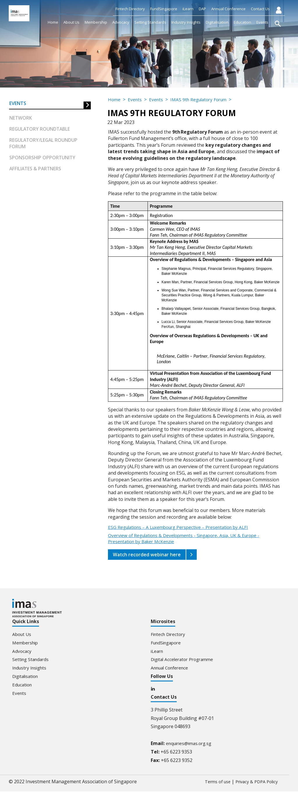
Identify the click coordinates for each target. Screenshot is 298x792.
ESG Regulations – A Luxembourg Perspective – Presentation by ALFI (183, 527)
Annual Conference (228, 8)
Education (242, 22)
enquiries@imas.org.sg (190, 744)
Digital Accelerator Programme (184, 659)
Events (262, 22)
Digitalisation (217, 22)
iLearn (188, 8)
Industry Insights (186, 22)
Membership (96, 22)
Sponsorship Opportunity (42, 158)
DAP (202, 8)
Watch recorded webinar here (147, 554)
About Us (71, 22)
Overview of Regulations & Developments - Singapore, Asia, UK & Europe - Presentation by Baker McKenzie (189, 538)
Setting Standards (150, 22)
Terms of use (211, 782)
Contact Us (260, 8)
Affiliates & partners (36, 169)
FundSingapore (163, 8)
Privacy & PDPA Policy (254, 782)
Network (20, 118)
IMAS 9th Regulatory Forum (202, 99)
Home (53, 22)
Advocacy (120, 22)
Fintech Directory (130, 8)
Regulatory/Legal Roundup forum (44, 143)
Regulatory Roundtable (40, 129)
